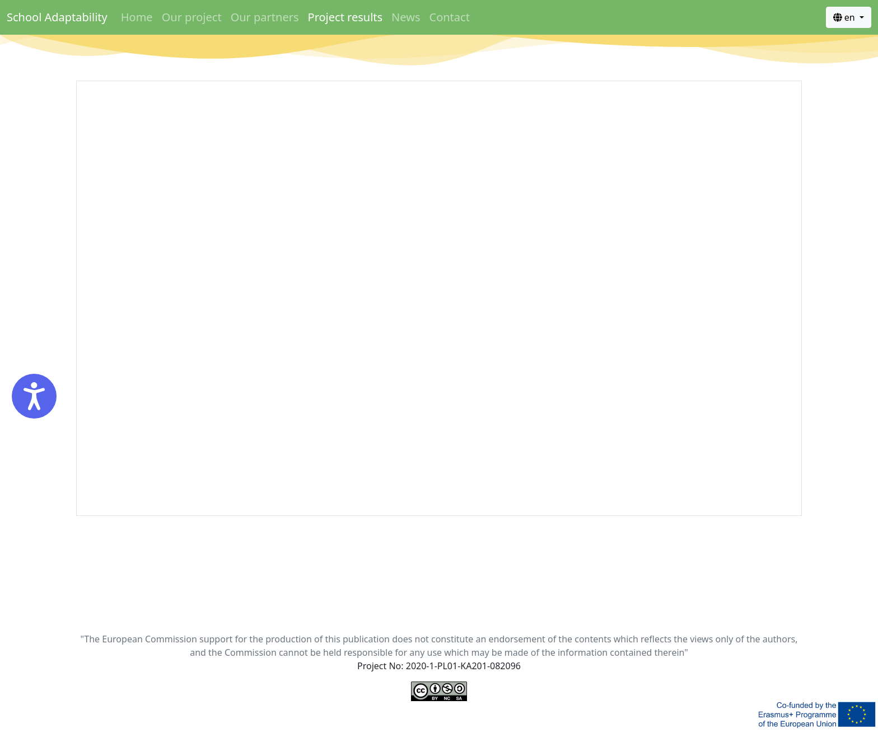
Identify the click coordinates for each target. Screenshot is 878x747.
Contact (449, 17)
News (405, 17)
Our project (192, 17)
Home (137, 17)
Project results (345, 17)
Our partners (265, 17)
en (845, 17)
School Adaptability (57, 17)
